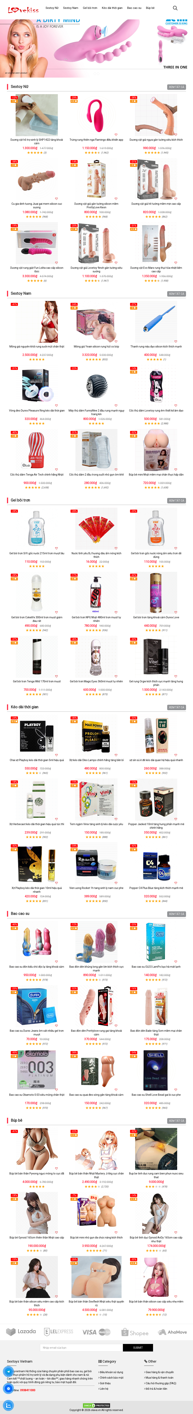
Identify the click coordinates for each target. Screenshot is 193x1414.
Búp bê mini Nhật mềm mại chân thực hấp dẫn (156, 474)
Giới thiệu (105, 1383)
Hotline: (22, 1390)
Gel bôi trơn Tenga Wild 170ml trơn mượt (37, 681)
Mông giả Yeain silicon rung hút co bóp (96, 346)
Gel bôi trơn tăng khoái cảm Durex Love (156, 617)
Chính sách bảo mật (111, 1377)
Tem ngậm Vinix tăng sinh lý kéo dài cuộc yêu (96, 824)
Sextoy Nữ (19, 86)
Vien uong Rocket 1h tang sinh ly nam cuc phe (96, 887)
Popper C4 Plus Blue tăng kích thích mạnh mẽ (156, 887)
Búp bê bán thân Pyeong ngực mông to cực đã (36, 1173)
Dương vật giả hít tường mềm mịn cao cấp (156, 203)
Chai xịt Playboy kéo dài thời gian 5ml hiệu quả (37, 760)
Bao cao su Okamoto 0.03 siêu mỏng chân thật (36, 1094)
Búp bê (16, 1120)
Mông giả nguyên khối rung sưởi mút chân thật (36, 346)
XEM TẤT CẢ (176, 87)
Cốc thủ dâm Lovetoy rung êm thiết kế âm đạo (156, 410)
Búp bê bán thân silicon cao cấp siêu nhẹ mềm (156, 1301)
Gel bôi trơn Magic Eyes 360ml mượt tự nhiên (96, 681)
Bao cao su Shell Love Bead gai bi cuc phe (156, 1094)
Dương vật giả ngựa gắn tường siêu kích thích (156, 139)
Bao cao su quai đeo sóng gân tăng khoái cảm (96, 1094)
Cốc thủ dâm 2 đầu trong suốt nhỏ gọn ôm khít (96, 474)
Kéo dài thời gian (24, 707)
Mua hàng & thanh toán (159, 1377)
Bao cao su (20, 913)
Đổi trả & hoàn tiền (156, 1388)
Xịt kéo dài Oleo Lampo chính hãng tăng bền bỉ (96, 760)
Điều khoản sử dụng (111, 1372)
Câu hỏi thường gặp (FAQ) (161, 1383)
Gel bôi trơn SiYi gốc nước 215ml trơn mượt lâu (36, 553)
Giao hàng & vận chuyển (160, 1372)
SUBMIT (138, 1347)
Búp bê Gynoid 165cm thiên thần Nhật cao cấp (37, 1237)
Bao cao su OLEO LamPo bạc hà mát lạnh (156, 966)
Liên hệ (104, 1388)
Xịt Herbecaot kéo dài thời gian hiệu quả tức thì (36, 824)
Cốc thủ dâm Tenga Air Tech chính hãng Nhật (37, 474)
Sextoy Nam (21, 293)
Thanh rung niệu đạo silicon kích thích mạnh (156, 346)
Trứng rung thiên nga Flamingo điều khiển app (96, 139)
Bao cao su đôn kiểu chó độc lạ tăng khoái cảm (36, 966)
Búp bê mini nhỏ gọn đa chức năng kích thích (96, 1237)
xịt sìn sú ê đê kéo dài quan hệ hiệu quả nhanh (156, 760)
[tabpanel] (96, 45)
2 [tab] (98, 74)
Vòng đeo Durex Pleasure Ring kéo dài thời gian (37, 410)
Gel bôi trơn (20, 500)
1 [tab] (95, 74)
